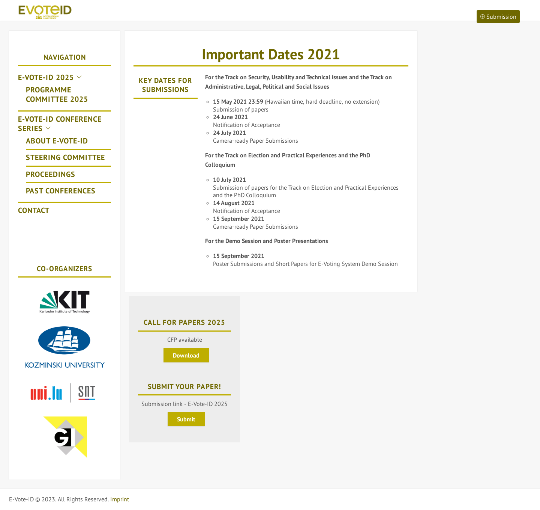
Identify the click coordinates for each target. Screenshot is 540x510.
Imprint (119, 499)
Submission (498, 16)
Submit (186, 419)
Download (186, 355)
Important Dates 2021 (271, 53)
